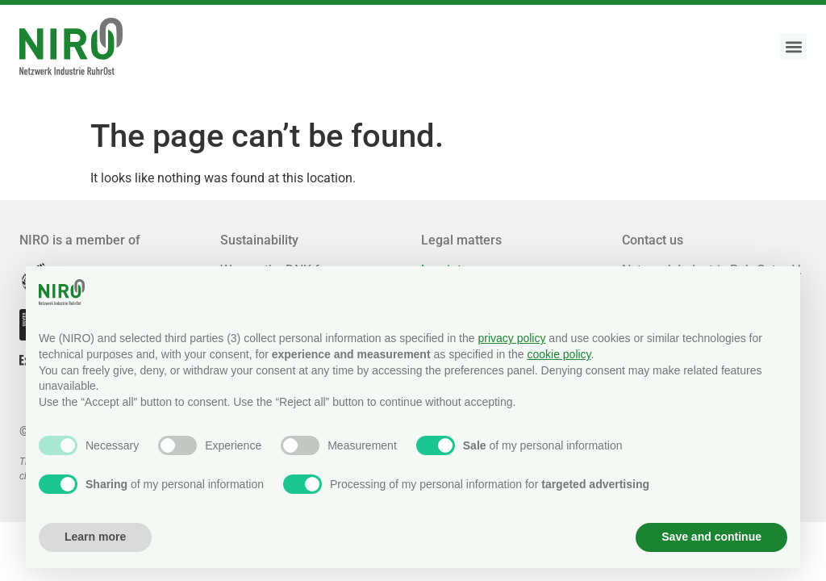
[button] (793, 46)
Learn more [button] (95, 536)
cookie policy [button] (558, 354)
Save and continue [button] (711, 536)
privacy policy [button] (511, 338)
